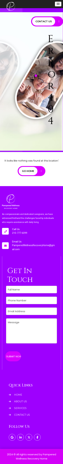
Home (15, 394)
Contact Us (19, 414)
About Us (18, 401)
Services (18, 408)
